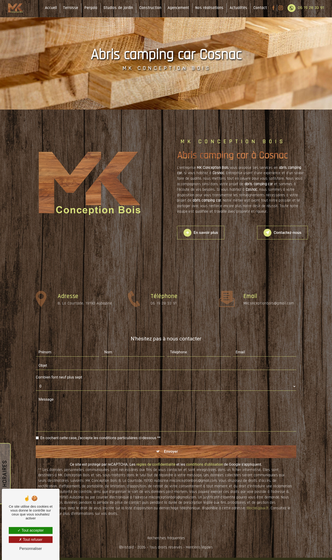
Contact (258, 7)
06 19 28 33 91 (303, 8)
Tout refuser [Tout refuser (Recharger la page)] (30, 540)
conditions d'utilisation (204, 467)
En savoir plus (205, 233)
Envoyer (171, 452)
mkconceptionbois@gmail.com (268, 293)
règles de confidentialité (155, 467)
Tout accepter (31, 530)
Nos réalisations (207, 7)
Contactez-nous (277, 233)
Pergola (88, 7)
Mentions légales (199, 549)
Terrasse (68, 7)
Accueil (49, 7)
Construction (148, 7)
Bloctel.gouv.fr (258, 510)
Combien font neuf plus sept (59, 377)
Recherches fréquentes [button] (166, 540)
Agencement (176, 7)
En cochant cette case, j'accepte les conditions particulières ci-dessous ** (100, 438)
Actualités (236, 7)
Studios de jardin (116, 7)
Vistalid (128, 549)
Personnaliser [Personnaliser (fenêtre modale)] (30, 549)
